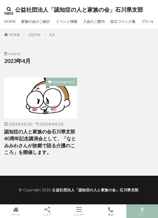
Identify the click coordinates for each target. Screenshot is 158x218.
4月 (52, 35)
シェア (47, 211)
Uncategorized (63, 82)
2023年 (34, 35)
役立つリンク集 (122, 21)
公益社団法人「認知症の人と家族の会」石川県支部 (79, 10)
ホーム (16, 211)
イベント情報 (66, 21)
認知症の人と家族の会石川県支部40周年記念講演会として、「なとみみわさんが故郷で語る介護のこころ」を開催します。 (40, 142)
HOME (10, 21)
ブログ (146, 21)
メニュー (79, 211)
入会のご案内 (94, 21)
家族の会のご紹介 (35, 21)
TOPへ (142, 211)
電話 (111, 211)
